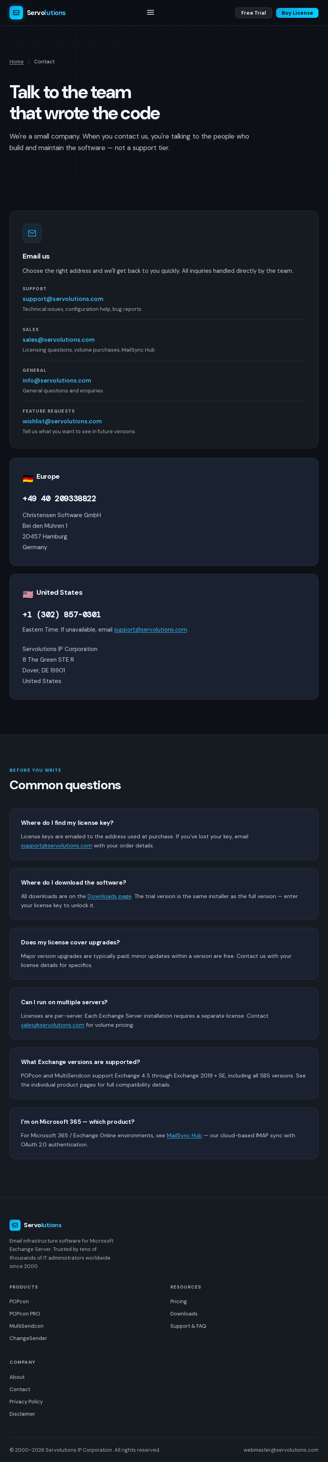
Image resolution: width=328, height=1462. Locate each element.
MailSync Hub (184, 1135)
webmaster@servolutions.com (281, 1450)
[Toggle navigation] (150, 13)
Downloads (184, 1313)
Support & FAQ (188, 1326)
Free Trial (253, 13)
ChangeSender (28, 1338)
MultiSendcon (27, 1326)
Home (17, 61)
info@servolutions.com (57, 381)
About (17, 1377)
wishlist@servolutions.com (62, 421)
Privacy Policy (26, 1401)
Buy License (297, 13)
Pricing (178, 1301)
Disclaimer (22, 1414)
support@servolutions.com (63, 299)
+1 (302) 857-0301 (62, 614)
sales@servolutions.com (59, 340)
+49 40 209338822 (59, 498)
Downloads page (110, 896)
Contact (20, 1389)
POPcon (19, 1301)
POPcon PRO (25, 1313)
